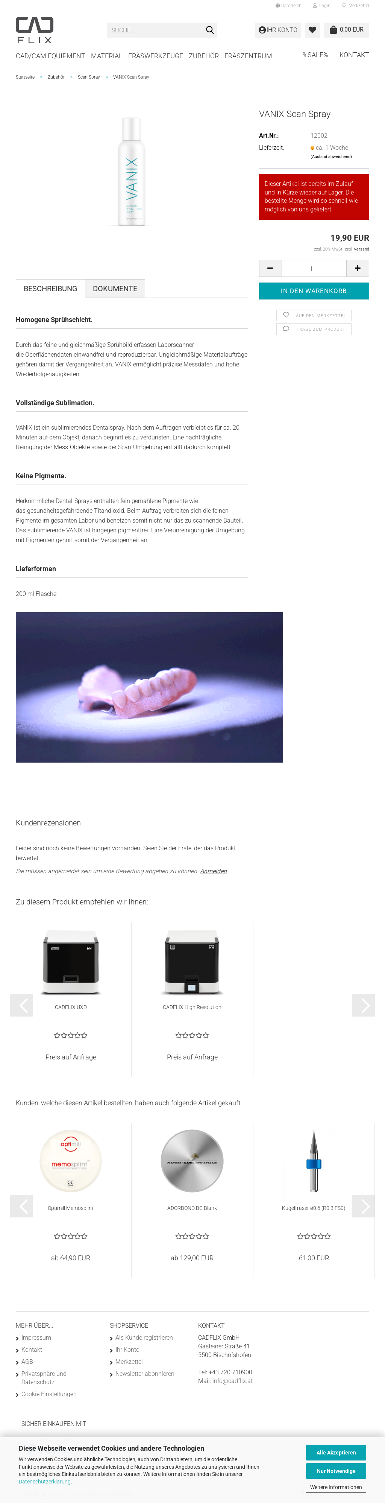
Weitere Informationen (336, 1487)
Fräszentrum (248, 56)
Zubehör (204, 56)
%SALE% (315, 55)
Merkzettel (355, 5)
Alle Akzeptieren (336, 1453)
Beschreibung (50, 288)
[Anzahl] (314, 268)
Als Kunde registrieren (144, 1337)
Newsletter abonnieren (144, 1373)
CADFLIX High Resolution (192, 1007)
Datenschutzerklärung (45, 1482)
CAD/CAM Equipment (50, 56)
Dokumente (115, 288)
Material (107, 56)
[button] (288, 5)
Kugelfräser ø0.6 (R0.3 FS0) (314, 1208)
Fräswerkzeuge (155, 56)
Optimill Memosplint (71, 1208)
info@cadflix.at (232, 1380)
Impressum (36, 1337)
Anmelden (213, 871)
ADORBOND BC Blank (192, 1208)
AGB (27, 1361)
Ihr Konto (127, 1349)
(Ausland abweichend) (331, 156)
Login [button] (321, 5)
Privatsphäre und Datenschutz (44, 1378)
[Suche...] (210, 30)
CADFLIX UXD (71, 1007)
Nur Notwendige (336, 1471)
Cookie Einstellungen (49, 1394)
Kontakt (354, 55)
